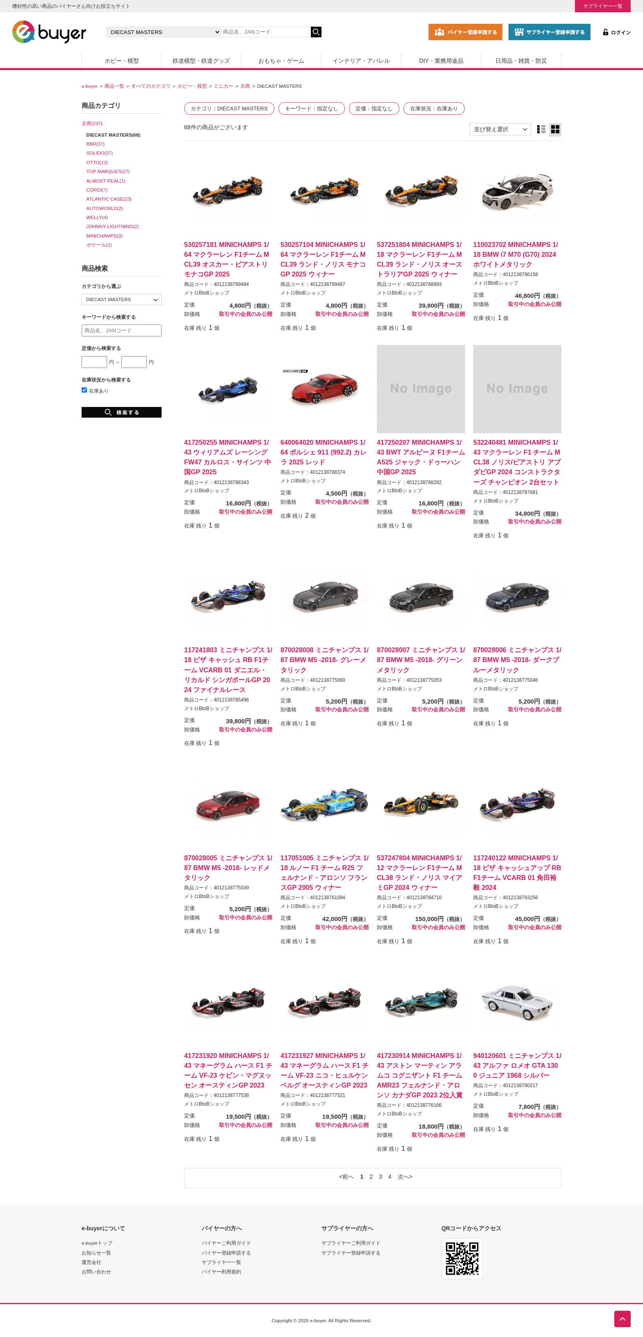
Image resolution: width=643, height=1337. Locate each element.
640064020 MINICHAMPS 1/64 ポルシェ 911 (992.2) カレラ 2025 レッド (323, 452)
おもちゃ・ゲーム (281, 60)
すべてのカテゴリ (151, 86)
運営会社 (91, 1262)
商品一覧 (114, 86)
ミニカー (223, 86)
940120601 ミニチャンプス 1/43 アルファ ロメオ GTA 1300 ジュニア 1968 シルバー (517, 1065)
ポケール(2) (99, 244)
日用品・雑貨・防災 (521, 60)
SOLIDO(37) (100, 152)
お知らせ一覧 (96, 1252)
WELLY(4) (97, 217)
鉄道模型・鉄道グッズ (201, 60)
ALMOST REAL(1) (106, 180)
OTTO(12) (97, 162)
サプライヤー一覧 (602, 6)
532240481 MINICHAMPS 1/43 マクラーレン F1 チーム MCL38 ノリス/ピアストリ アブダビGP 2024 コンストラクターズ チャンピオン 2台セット (517, 462)
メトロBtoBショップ (206, 293)
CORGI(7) (97, 189)
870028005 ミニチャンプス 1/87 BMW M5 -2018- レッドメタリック (228, 867)
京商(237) (92, 123)
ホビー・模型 (122, 60)
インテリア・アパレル (361, 60)
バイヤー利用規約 (221, 1271)
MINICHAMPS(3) (105, 235)
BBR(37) (96, 143)
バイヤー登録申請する (226, 1252)
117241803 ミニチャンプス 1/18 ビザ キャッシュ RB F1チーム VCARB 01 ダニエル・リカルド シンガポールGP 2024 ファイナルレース (228, 669)
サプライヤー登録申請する (351, 1252)
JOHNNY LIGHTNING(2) (113, 226)
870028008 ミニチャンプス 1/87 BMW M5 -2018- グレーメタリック (324, 659)
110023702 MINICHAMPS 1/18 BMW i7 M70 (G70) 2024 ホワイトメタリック (515, 254)
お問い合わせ (96, 1271)
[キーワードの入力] (266, 32)
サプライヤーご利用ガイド (351, 1243)
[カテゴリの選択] (164, 32)
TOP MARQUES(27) (108, 171)
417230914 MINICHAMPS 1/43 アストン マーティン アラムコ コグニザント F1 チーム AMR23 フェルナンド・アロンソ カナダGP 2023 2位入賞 (420, 1075)
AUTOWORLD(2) (105, 208)
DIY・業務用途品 (441, 60)
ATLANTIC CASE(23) (109, 198)
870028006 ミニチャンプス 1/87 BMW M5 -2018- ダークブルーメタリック (517, 659)
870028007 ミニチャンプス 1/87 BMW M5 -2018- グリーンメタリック (421, 659)
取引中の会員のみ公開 (245, 314)
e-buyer (90, 86)
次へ (403, 1176)
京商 (245, 86)
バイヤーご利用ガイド (226, 1243)
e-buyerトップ (97, 1243)
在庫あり (95, 390)
